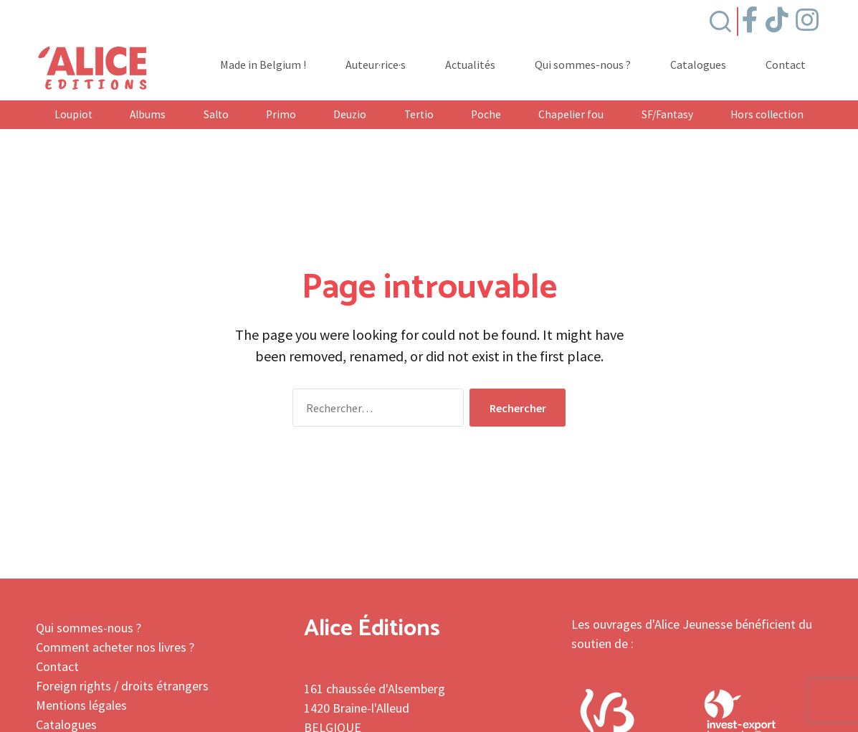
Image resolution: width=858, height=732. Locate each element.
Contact (786, 65)
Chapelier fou (571, 114)
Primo (281, 114)
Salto (216, 114)
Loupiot (73, 114)
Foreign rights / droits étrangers (122, 686)
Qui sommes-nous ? (583, 65)
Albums (148, 114)
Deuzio (349, 114)
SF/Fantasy (667, 114)
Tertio (419, 114)
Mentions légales (81, 705)
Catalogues (698, 65)
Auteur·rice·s (375, 65)
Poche (486, 114)
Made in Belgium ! (263, 65)
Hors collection (767, 114)
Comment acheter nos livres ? (115, 647)
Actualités (470, 65)
